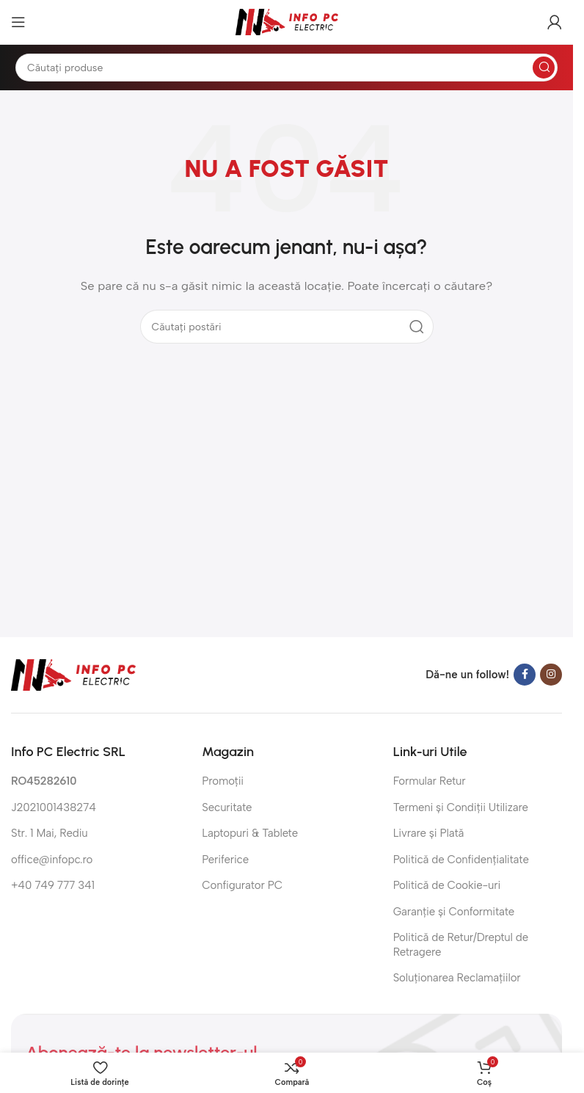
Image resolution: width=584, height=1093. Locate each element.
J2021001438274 (53, 807)
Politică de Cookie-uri (447, 885)
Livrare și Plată (428, 833)
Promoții (223, 781)
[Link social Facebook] (525, 675)
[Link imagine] (73, 673)
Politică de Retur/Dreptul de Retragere (460, 945)
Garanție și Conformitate (453, 911)
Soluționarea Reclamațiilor (457, 977)
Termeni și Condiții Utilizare (460, 807)
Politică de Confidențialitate (461, 859)
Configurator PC (242, 885)
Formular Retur (429, 781)
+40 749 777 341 (53, 885)
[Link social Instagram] (551, 675)
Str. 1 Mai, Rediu (49, 833)
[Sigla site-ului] (287, 21)
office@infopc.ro (51, 859)
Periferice (225, 859)
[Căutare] (286, 67)
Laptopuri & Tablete (250, 833)
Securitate (227, 807)
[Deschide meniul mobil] (18, 22)
